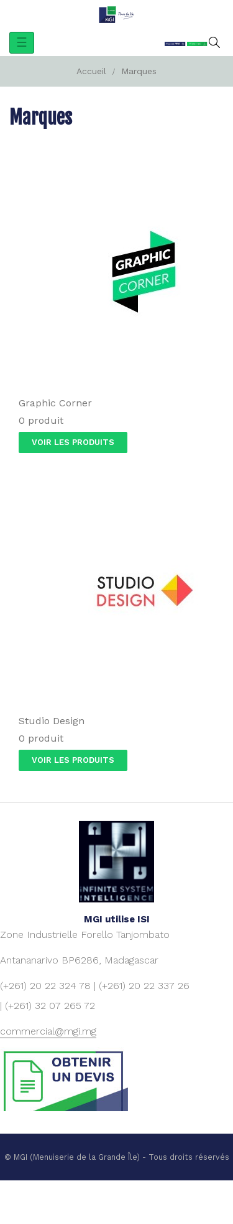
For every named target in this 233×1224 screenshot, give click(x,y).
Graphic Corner (55, 403)
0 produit (41, 420)
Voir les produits (73, 442)
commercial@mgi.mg (48, 1031)
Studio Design (52, 721)
